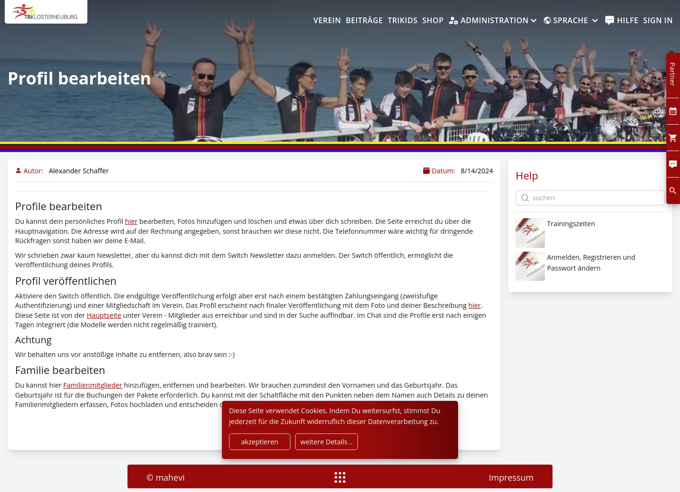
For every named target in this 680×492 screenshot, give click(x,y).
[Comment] (673, 164)
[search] (673, 191)
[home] (46, 16)
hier (131, 221)
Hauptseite (104, 315)
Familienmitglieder (92, 385)
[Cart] (673, 138)
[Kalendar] (673, 111)
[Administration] (493, 21)
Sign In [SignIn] (658, 20)
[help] (621, 21)
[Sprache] (571, 21)
